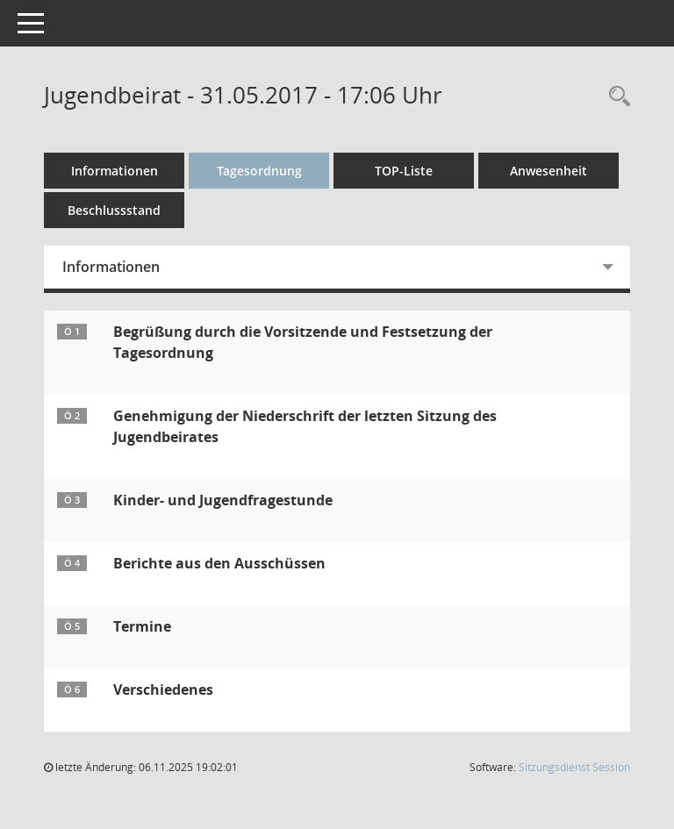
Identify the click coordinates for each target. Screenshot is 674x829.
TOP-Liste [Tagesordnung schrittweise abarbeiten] (404, 170)
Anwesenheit (548, 170)
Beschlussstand (114, 210)
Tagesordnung (259, 170)
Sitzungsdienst (574, 767)
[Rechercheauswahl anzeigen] (615, 96)
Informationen (114, 170)
